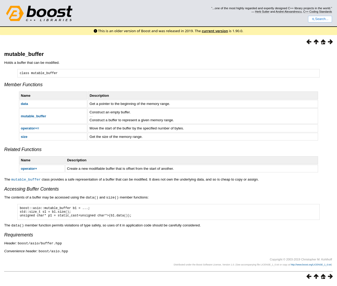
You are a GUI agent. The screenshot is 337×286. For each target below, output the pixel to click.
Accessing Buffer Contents (31, 189)
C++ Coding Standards (317, 11)
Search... (320, 19)
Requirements (18, 237)
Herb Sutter (262, 11)
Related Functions (23, 150)
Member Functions (23, 85)
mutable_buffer (24, 54)
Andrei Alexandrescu (289, 11)
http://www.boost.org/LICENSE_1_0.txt (311, 266)
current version (215, 30)
